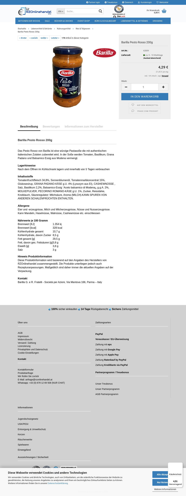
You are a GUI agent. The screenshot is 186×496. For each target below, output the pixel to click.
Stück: (124, 81)
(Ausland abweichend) (152, 58)
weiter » (44, 38)
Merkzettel (162, 2)
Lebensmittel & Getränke (134, 21)
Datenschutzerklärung (58, 483)
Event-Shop (84, 21)
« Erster (23, 38)
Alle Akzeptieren (165, 474)
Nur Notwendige (165, 482)
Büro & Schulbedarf (105, 21)
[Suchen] (100, 11)
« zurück (34, 38)
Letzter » (55, 38)
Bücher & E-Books (63, 21)
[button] (128, 2)
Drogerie (157, 21)
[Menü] (181, 464)
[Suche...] (61, 11)
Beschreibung (29, 126)
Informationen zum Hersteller (84, 126)
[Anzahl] (145, 87)
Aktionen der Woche (29, 21)
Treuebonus (111, 2)
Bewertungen (51, 126)
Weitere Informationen (165, 489)
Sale (47, 21)
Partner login (93, 2)
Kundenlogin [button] (145, 2)
